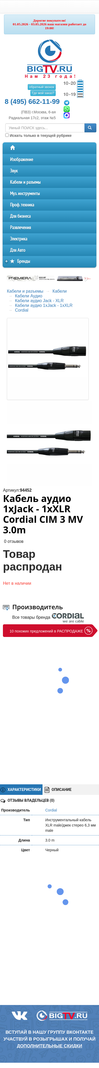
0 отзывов (13, 541)
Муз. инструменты (25, 193)
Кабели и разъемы (25, 182)
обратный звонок (41, 87)
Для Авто (17, 250)
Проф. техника (22, 205)
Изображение (21, 159)
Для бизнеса (20, 216)
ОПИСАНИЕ (58, 790)
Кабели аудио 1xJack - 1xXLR (44, 305)
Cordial (22, 310)
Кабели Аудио (28, 296)
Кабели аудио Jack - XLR (39, 300)
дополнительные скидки (49, 1045)
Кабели (60, 291)
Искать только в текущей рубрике (38, 135)
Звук (14, 171)
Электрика (18, 239)
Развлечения (20, 227)
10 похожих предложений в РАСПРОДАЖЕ (46, 631)
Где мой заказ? (43, 93)
